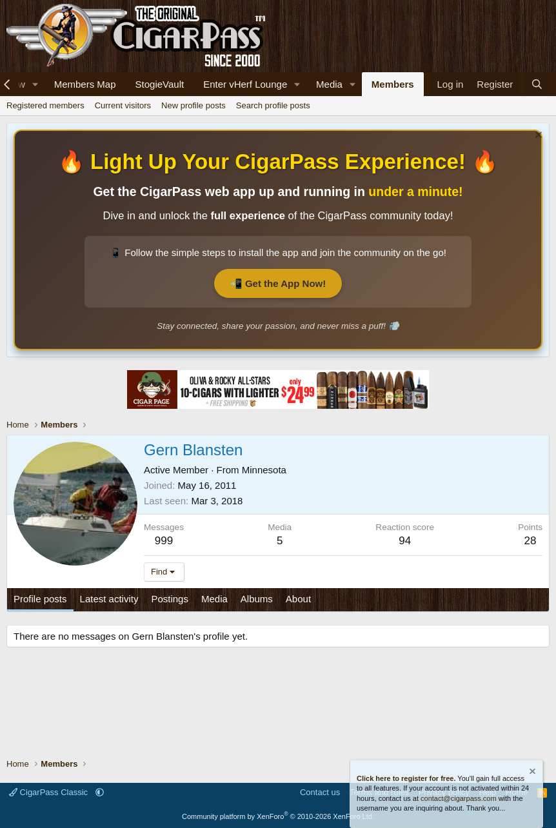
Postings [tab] (169, 598)
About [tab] (298, 598)
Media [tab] (214, 598)
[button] (35, 84)
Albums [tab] (257, 598)
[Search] (537, 84)
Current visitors (123, 105)
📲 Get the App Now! (278, 283)
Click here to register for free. (406, 778)
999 (164, 541)
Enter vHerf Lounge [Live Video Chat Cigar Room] (245, 84)
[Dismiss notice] (536, 136)
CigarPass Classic (49, 792)
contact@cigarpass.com (459, 798)
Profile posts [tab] (40, 598)
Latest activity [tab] (109, 598)
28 (530, 541)
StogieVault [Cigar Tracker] (159, 84)
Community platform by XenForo (278, 816)
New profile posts (193, 105)
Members (393, 84)
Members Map (85, 84)
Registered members (45, 105)
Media (329, 84)
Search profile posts (273, 105)
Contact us (320, 792)
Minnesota (264, 469)
